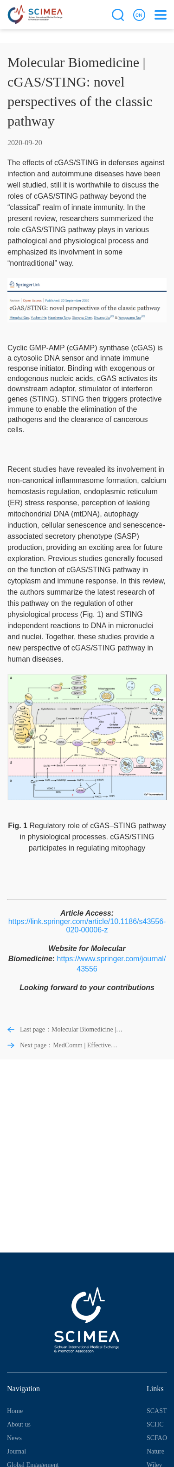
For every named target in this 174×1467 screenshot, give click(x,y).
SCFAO (157, 1437)
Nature (155, 1451)
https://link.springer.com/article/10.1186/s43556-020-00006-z (87, 926)
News (14, 1437)
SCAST (157, 1410)
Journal (16, 1451)
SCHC (155, 1424)
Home (15, 1410)
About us (19, 1424)
